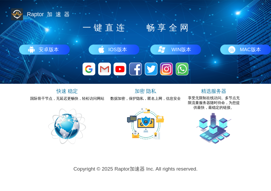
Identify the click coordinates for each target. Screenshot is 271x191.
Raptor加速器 (129, 169)
